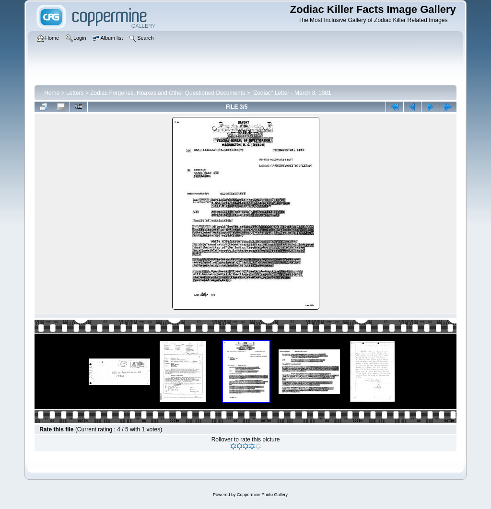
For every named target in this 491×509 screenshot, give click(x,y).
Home (51, 93)
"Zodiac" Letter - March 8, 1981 (291, 93)
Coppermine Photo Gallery (262, 494)
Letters (75, 93)
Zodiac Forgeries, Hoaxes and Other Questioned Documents (167, 93)
